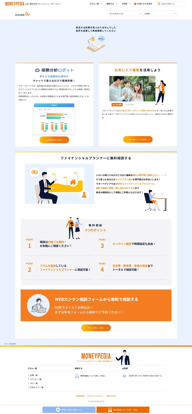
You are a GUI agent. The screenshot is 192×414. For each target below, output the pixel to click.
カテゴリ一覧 (35, 379)
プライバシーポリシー (95, 396)
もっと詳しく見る (96, 327)
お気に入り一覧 (36, 387)
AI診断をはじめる (54, 139)
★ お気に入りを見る (138, 139)
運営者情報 (80, 396)
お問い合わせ (111, 396)
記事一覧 (34, 375)
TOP (6, 344)
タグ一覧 (34, 383)
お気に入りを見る (144, 3)
